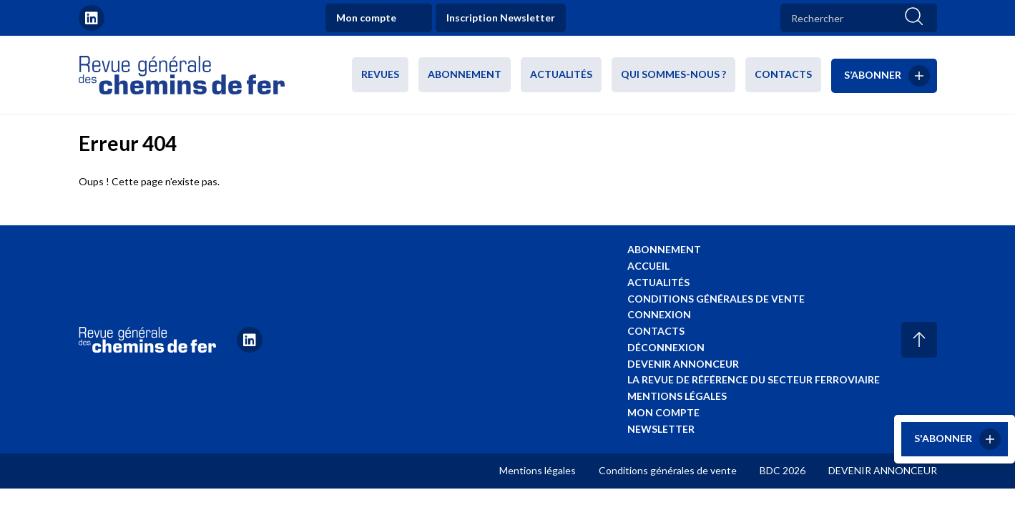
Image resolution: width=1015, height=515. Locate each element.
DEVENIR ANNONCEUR (882, 470)
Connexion (659, 314)
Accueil (648, 266)
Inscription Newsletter (500, 17)
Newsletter (661, 429)
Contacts (783, 74)
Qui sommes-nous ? (673, 74)
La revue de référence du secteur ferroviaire (753, 379)
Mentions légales (677, 396)
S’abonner (872, 74)
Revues (380, 74)
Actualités (561, 74)
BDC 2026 (782, 470)
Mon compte (366, 17)
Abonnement (464, 74)
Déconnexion (666, 347)
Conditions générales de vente (716, 299)
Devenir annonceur (683, 364)
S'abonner (943, 438)
